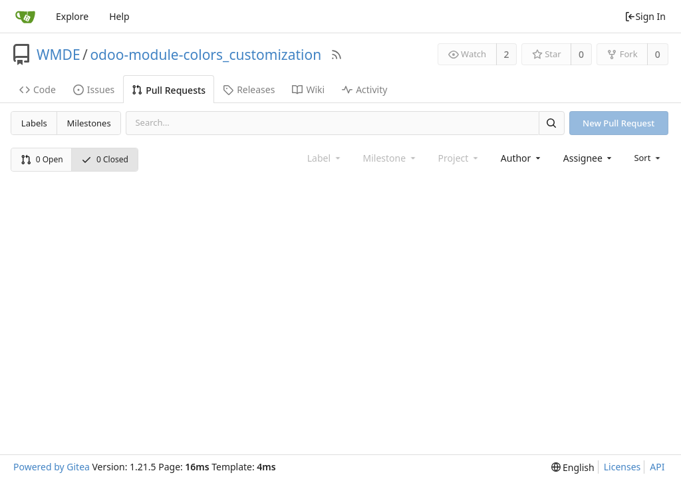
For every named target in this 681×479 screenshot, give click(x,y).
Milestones (89, 123)
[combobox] (521, 158)
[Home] (25, 17)
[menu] (648, 157)
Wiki (308, 89)
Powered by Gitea (51, 466)
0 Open (42, 159)
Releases (249, 89)
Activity (364, 89)
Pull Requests (168, 90)
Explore (72, 16)
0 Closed (104, 159)
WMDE (58, 54)
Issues (93, 89)
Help (119, 16)
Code (37, 89)
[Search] (551, 122)
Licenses (622, 466)
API (657, 466)
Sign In (645, 16)
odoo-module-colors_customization (205, 54)
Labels (34, 123)
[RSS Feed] (336, 55)
